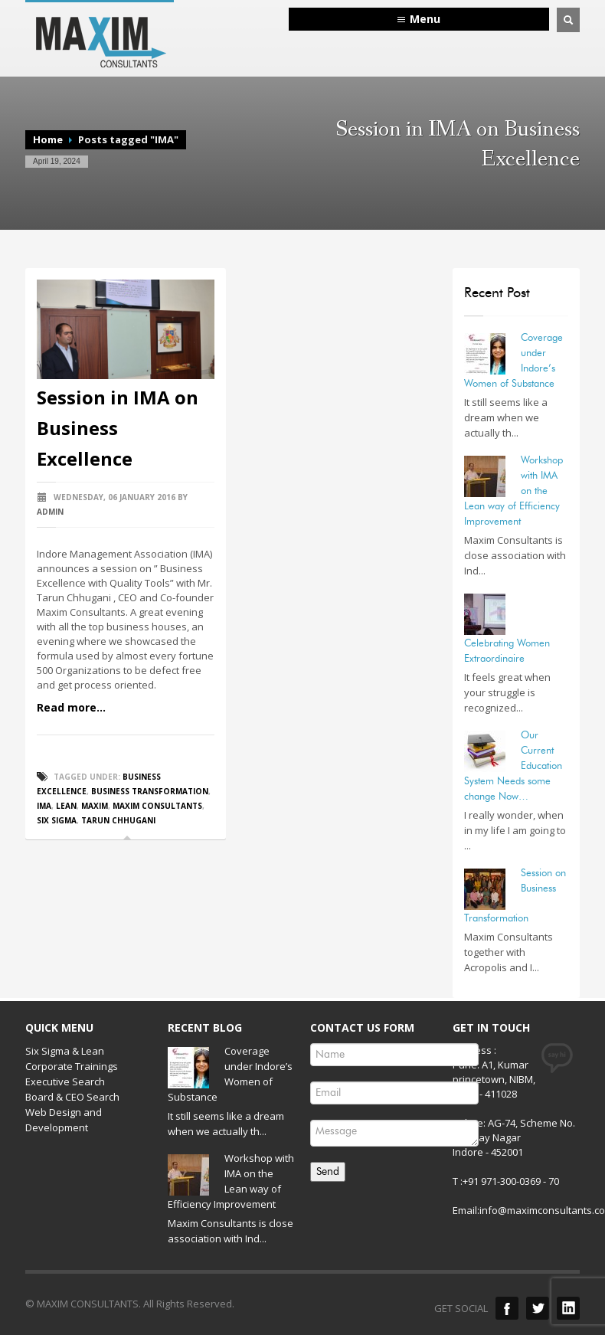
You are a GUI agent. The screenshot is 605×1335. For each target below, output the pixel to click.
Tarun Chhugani (118, 820)
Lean (66, 805)
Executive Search (65, 1081)
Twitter (537, 1308)
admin (50, 511)
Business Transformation (149, 791)
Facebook (506, 1308)
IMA (44, 805)
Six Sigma (57, 820)
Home (48, 139)
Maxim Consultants (157, 805)
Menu (425, 18)
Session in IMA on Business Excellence (117, 427)
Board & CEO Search (72, 1097)
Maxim (94, 805)
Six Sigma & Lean (64, 1051)
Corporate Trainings (71, 1066)
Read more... (71, 707)
